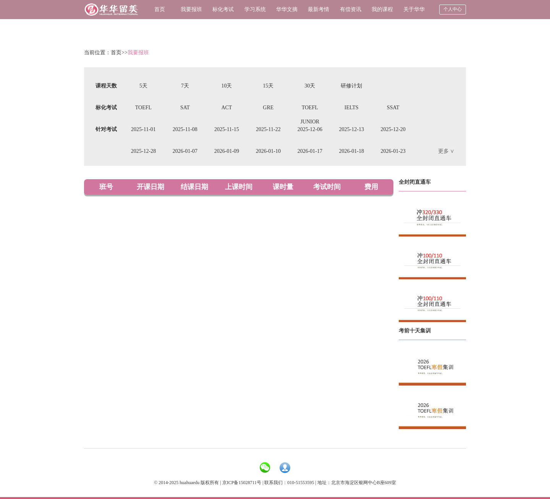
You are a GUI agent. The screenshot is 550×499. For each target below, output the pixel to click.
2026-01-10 (268, 151)
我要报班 (191, 9)
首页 (159, 9)
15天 (268, 86)
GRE (268, 107)
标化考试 (223, 9)
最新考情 (318, 9)
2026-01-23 (393, 151)
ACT (226, 107)
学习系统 (255, 9)
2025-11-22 (268, 129)
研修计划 (351, 86)
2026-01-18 (351, 151)
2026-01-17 (310, 151)
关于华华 (414, 9)
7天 (185, 86)
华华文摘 (287, 9)
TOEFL (143, 107)
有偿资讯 (350, 9)
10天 (226, 86)
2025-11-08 (185, 129)
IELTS (352, 107)
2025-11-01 (143, 129)
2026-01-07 (185, 151)
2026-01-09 (226, 151)
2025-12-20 (393, 129)
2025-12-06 (310, 129)
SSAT (393, 107)
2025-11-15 (226, 129)
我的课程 (382, 9)
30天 (309, 86)
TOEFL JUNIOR (309, 110)
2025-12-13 (351, 129)
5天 (143, 86)
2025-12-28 (143, 151)
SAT (185, 107)
